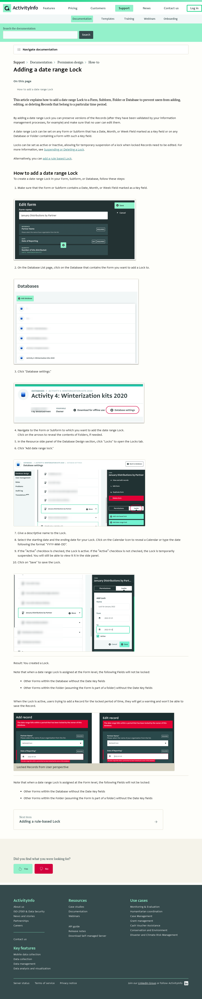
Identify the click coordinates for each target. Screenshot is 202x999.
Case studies (76, 907)
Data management (25, 964)
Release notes (77, 931)
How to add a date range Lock (35, 89)
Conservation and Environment (148, 930)
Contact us (20, 939)
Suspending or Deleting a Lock (64, 149)
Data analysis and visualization (32, 968)
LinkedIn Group (147, 983)
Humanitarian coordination (146, 911)
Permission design (70, 62)
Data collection (23, 959)
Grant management (141, 921)
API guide (74, 926)
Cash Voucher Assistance (145, 925)
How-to (94, 62)
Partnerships (21, 921)
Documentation (41, 62)
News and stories (24, 916)
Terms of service (45, 983)
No (45, 870)
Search (86, 35)
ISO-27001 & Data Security (29, 911)
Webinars (74, 916)
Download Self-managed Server (87, 936)
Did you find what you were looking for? (42, 860)
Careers (18, 925)
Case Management (141, 916)
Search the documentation (19, 28)
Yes (23, 870)
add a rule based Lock (57, 158)
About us (19, 907)
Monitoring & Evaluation (145, 907)
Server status (22, 983)
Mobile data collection (27, 954)
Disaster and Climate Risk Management (154, 935)
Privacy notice (68, 983)
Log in (194, 8)
